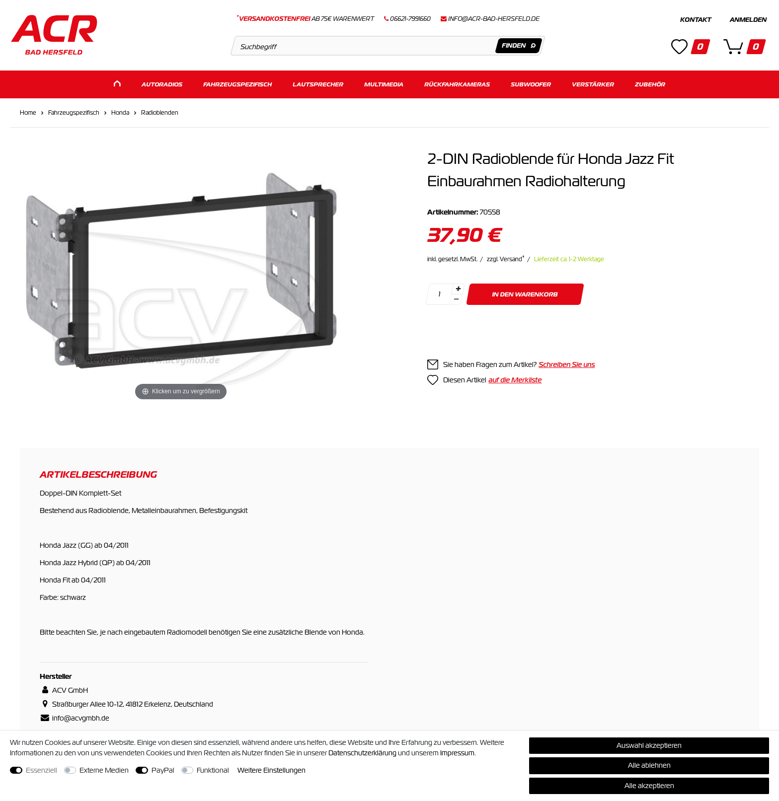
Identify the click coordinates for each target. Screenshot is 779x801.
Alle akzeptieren (649, 785)
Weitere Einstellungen (271, 770)
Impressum (457, 752)
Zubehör (650, 83)
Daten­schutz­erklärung (362, 752)
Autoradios (162, 83)
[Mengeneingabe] (440, 292)
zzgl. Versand (506, 258)
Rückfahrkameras (457, 83)
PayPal (163, 770)
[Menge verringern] (457, 298)
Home (28, 111)
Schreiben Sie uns (567, 363)
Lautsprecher (318, 83)
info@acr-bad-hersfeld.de (494, 19)
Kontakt (695, 20)
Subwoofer (531, 83)
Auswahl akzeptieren (649, 745)
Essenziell (41, 770)
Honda (120, 111)
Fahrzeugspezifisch (237, 83)
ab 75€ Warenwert (305, 19)
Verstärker (593, 83)
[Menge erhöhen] (458, 287)
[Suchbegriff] (387, 46)
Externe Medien (104, 770)
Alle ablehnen (649, 765)
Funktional (213, 770)
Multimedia (383, 83)
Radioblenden (159, 111)
